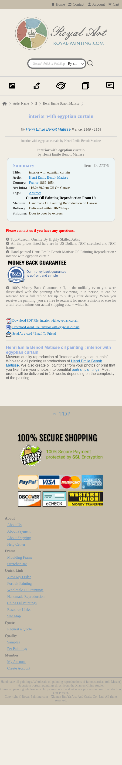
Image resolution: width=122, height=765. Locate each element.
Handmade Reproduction (25, 657)
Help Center (16, 605)
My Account (16, 722)
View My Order (19, 637)
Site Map (14, 676)
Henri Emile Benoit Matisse (61, 103)
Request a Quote (19, 689)
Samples (13, 702)
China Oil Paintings (22, 663)
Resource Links (18, 670)
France (33, 243)
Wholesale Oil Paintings (25, 650)
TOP (60, 474)
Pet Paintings (17, 709)
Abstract (35, 253)
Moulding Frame (19, 618)
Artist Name (21, 103)
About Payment (18, 592)
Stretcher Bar (17, 624)
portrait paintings (85, 430)
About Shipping (19, 598)
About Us (14, 585)
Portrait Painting (19, 644)
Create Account (18, 729)
